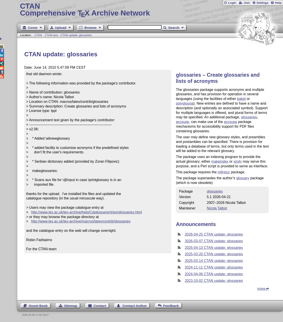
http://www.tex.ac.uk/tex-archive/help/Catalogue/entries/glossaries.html (86, 212)
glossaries (215, 191)
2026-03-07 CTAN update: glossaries (214, 241)
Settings (262, 2)
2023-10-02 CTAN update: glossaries (214, 281)
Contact (100, 306)
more (261, 289)
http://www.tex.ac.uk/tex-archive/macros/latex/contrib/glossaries (80, 221)
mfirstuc (224, 172)
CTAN (38, 35)
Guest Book (38, 306)
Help (278, 2)
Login (232, 2)
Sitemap (70, 306)
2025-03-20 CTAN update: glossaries (214, 254)
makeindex (219, 161)
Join (247, 2)
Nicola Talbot (217, 208)
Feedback (171, 306)
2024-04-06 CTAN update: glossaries (214, 274)
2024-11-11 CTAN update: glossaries (214, 267)
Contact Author (134, 306)
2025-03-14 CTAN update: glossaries (214, 261)
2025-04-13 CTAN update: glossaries (214, 248)
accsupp (230, 122)
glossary (242, 178)
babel (241, 99)
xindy (237, 161)
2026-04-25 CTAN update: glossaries (214, 234)
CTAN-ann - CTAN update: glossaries (68, 35)
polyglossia (184, 103)
